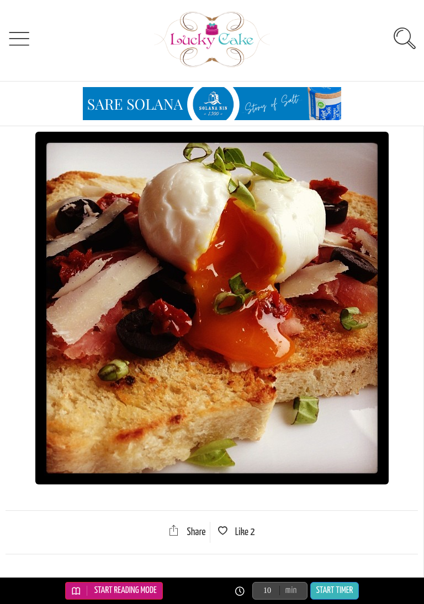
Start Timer (334, 590)
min (291, 590)
